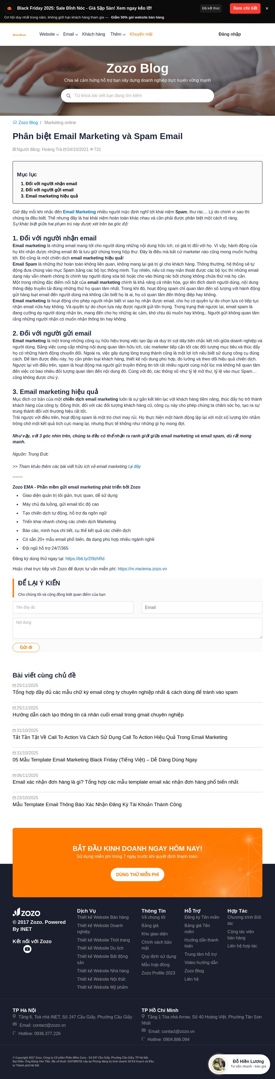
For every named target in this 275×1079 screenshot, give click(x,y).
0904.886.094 (176, 1039)
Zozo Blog (194, 971)
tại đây (135, 466)
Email (70, 34)
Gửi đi (26, 647)
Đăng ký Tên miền (201, 917)
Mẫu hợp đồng (156, 964)
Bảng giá (150, 925)
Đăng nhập (230, 34)
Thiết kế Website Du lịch (100, 948)
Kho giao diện (155, 934)
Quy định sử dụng (159, 956)
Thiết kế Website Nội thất (101, 979)
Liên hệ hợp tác (242, 946)
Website (48, 34)
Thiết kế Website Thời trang (103, 940)
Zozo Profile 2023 (158, 973)
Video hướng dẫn (201, 962)
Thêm (117, 34)
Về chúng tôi (153, 917)
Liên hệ (191, 979)
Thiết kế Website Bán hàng (103, 917)
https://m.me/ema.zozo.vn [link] (142, 569)
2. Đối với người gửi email (47, 190)
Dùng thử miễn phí (137, 874)
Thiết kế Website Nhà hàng (103, 971)
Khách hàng (93, 34)
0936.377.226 (47, 1033)
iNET (26, 929)
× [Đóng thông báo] (267, 8)
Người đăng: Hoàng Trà (40, 149)
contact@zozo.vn (49, 1025)
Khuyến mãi (141, 34)
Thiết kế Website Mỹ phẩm (102, 987)
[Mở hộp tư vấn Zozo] (239, 1064)
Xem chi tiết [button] (245, 8)
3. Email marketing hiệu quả (49, 196)
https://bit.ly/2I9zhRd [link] (85, 558)
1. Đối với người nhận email (49, 183)
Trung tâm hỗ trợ (200, 954)
